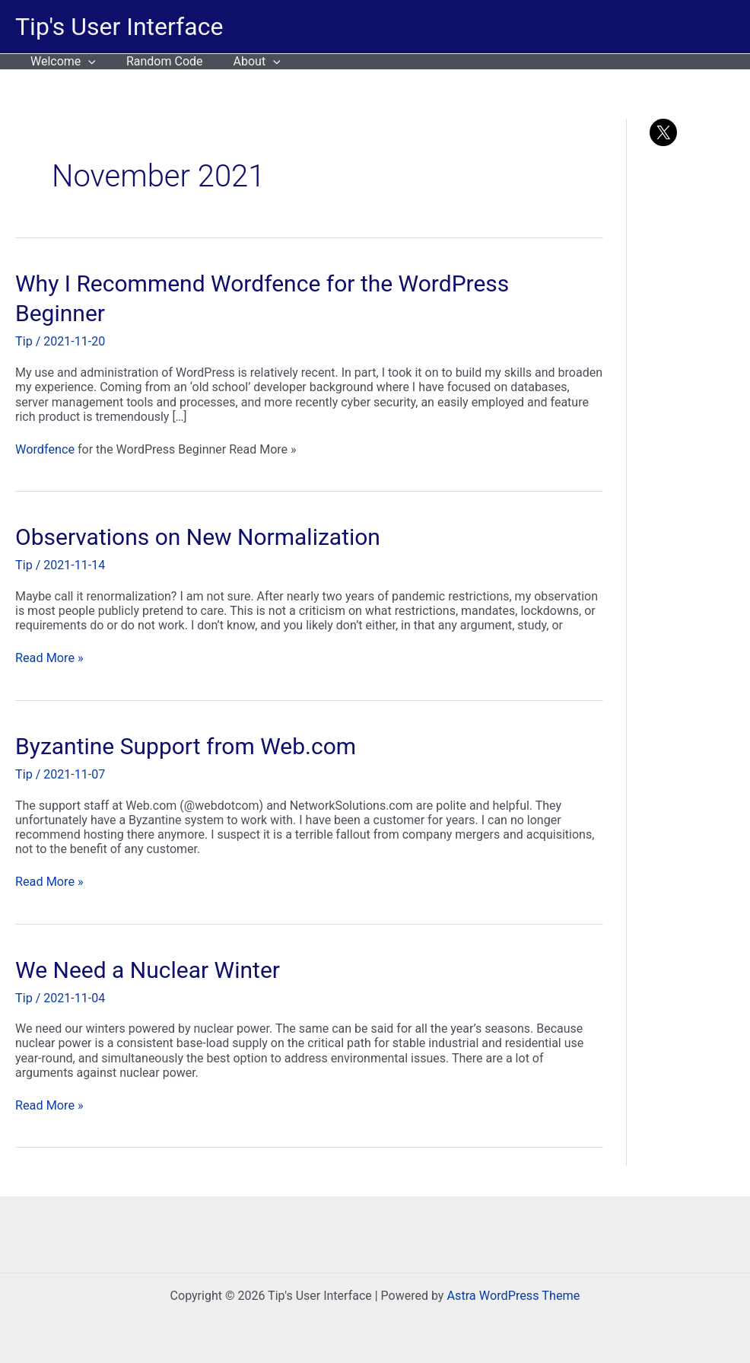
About (241, 61)
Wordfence (265, 283)
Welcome (60, 61)
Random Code (155, 61)
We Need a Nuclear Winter (147, 968)
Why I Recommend (113, 283)
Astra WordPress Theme (513, 1294)
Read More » (48, 657)
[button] (85, 61)
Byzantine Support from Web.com (185, 744)
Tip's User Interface (119, 26)
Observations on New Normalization (197, 537)
